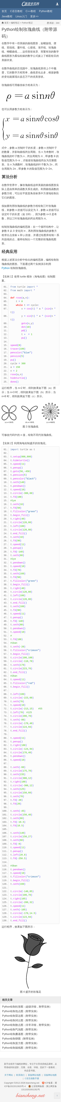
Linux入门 (21, 16)
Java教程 (7, 16)
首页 (4, 11)
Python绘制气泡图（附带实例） (20, 1029)
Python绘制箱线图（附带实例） (20, 1047)
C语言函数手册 (32, 1078)
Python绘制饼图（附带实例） (19, 1038)
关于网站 (8, 1075)
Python (6, 268)
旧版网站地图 (50, 1075)
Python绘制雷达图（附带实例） (20, 1015)
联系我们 (20, 1075)
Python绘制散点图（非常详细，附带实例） (27, 1025)
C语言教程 (16, 11)
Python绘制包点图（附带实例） (20, 1011)
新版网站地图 (34, 1075)
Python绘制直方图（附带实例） (20, 1043)
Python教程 (45, 11)
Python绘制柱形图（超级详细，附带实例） (27, 1006)
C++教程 (31, 11)
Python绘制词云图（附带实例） (20, 1020)
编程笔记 (15, 23)
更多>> (34, 16)
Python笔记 (27, 23)
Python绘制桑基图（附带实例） (20, 1034)
